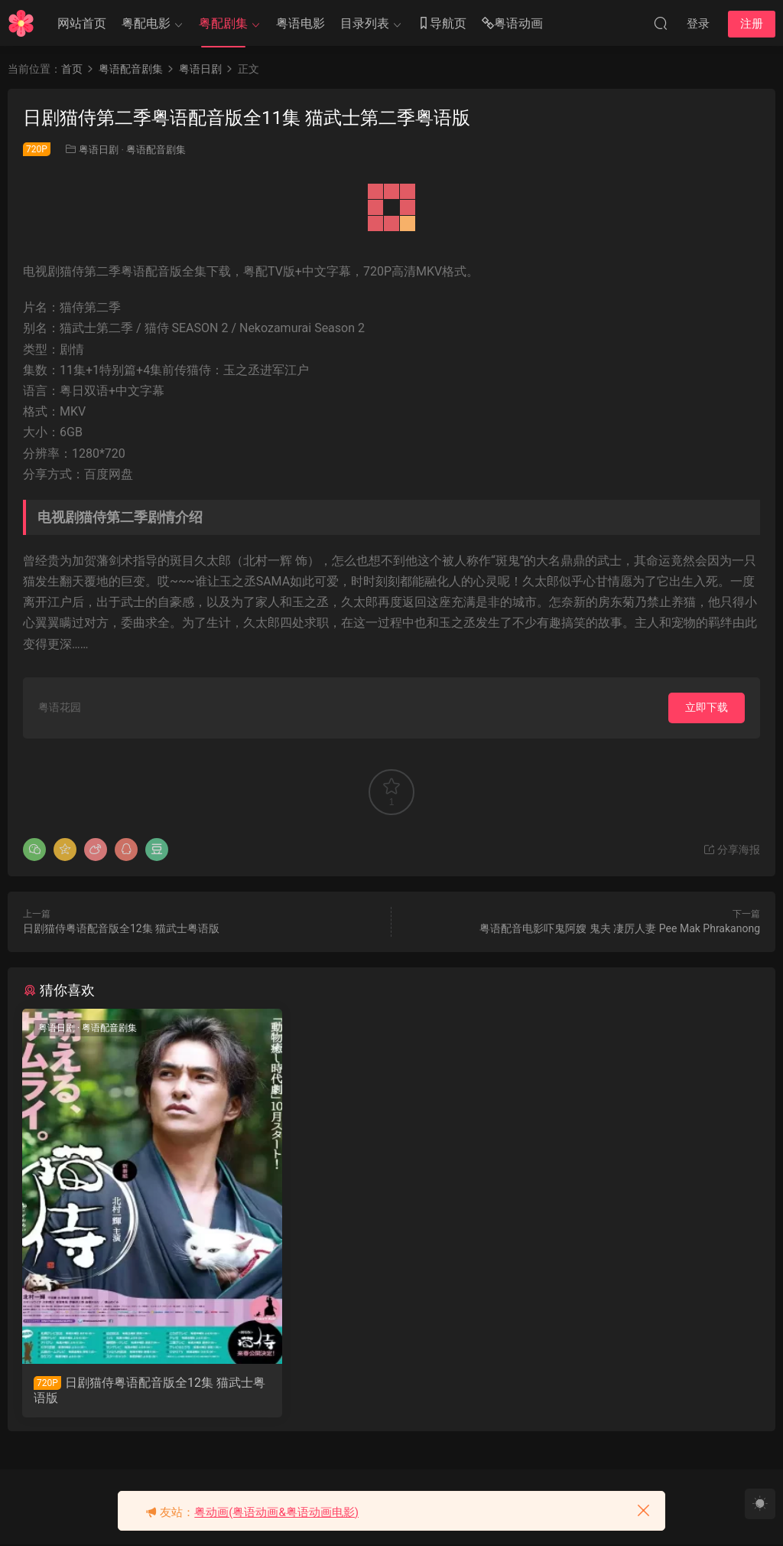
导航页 (441, 24)
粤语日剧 (99, 149)
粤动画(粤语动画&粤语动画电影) (276, 1512)
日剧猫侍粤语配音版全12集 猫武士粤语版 (121, 928)
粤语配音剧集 (156, 149)
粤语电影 (300, 23)
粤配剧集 (223, 23)
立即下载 (706, 707)
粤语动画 (512, 24)
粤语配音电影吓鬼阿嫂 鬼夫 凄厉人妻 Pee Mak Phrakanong (619, 928)
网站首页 (81, 23)
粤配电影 (146, 23)
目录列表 (364, 23)
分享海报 (731, 849)
